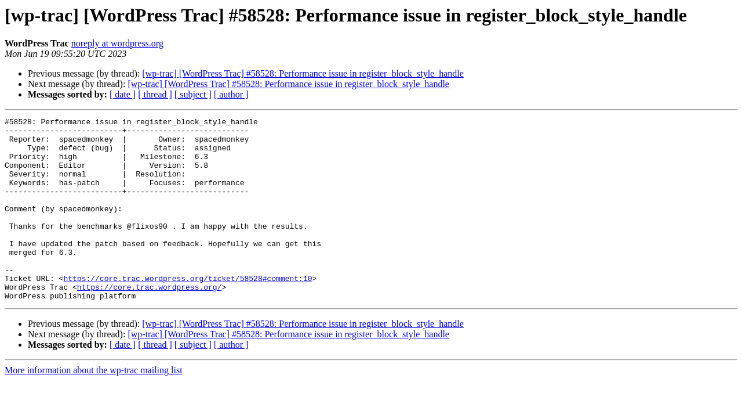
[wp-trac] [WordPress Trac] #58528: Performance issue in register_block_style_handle (303, 73)
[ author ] (231, 94)
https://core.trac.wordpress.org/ (149, 321)
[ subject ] (193, 94)
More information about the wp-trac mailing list (94, 407)
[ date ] (123, 94)
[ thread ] (155, 94)
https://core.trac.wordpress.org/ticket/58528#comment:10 (187, 311)
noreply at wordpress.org (117, 43)
